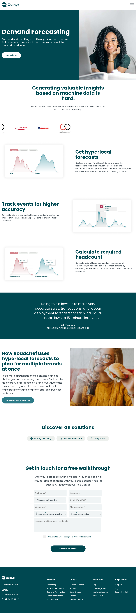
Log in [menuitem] (117, 588)
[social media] (3, 599)
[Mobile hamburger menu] (132, 4)
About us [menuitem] (73, 588)
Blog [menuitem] (94, 585)
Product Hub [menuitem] (97, 596)
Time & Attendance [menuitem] (55, 588)
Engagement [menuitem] (52, 599)
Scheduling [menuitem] (51, 585)
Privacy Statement (82, 537)
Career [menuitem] (73, 596)
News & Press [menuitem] (75, 592)
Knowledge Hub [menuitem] (99, 588)
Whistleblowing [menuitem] (76, 599)
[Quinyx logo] (34, 4)
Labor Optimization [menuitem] (55, 596)
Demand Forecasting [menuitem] (56, 592)
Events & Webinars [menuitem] (100, 592)
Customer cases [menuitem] (77, 585)
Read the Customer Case (17, 400)
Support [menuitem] (118, 585)
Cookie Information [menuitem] (10, 584)
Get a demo (11, 55)
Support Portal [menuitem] (121, 592)
